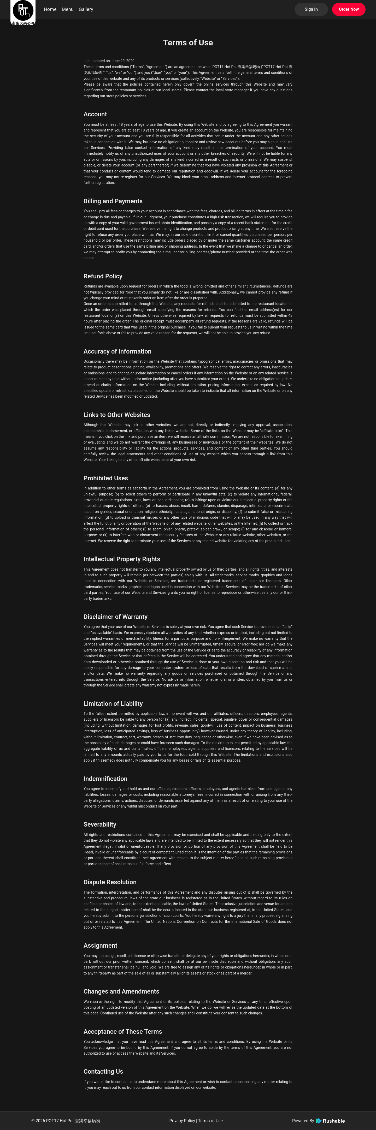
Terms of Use (210, 1120)
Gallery (86, 9)
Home (50, 9)
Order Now (349, 9)
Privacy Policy (182, 1120)
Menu (67, 9)
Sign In (311, 9)
